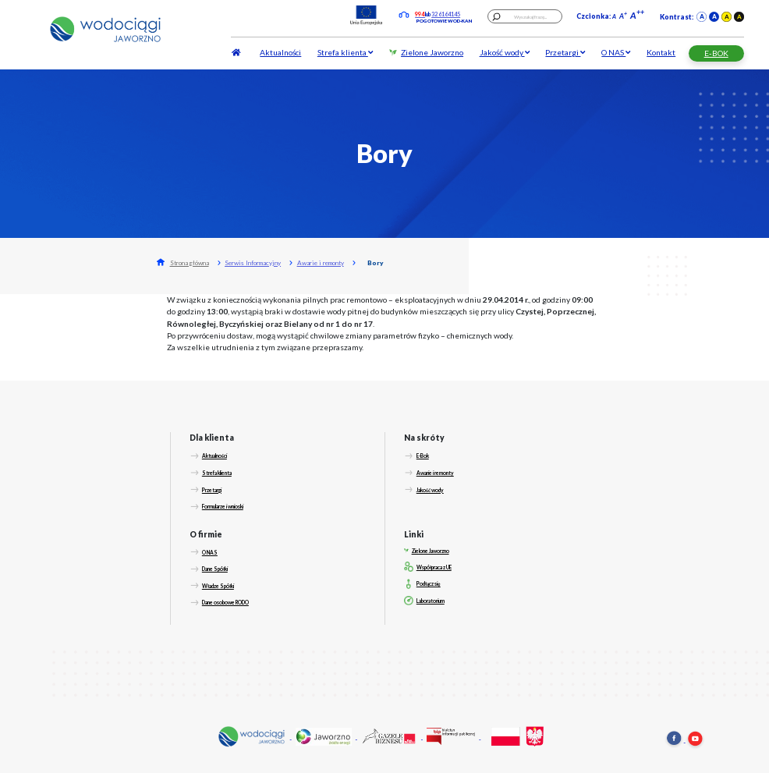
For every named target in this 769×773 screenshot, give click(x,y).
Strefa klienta (345, 52)
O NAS (615, 52)
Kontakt (661, 52)
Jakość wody (505, 52)
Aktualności (280, 52)
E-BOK (716, 53)
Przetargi (565, 52)
